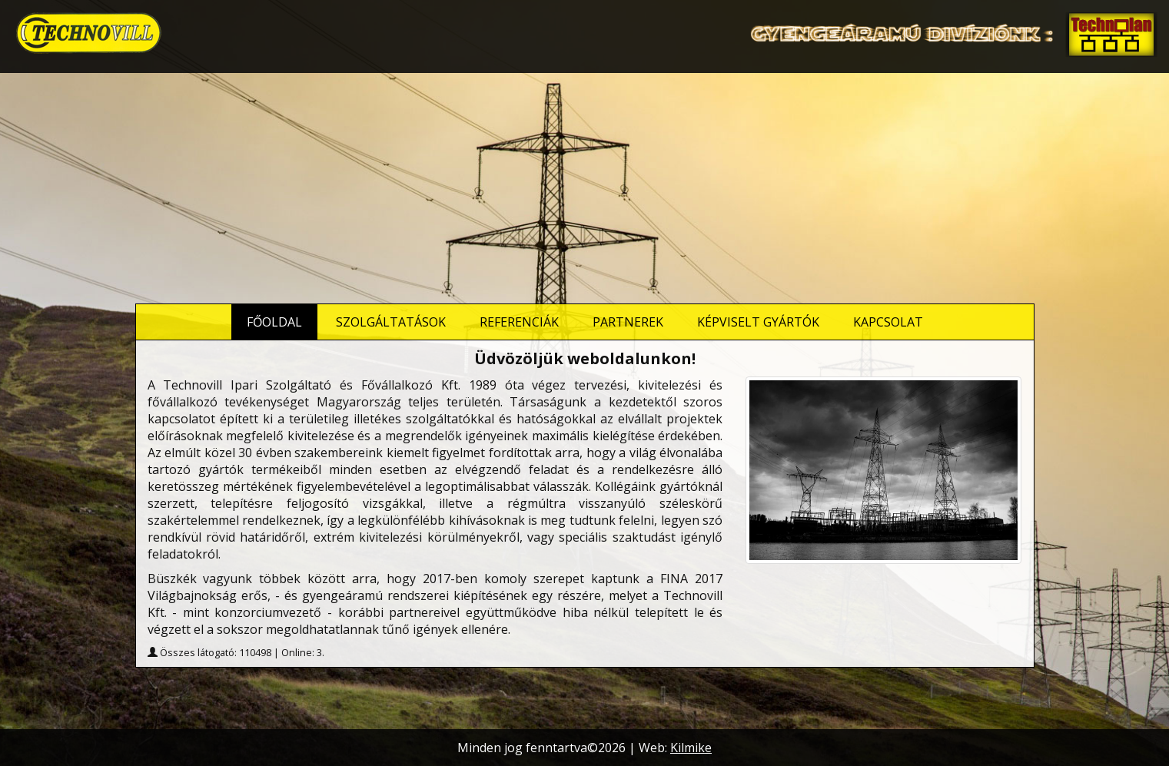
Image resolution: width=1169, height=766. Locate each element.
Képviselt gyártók (758, 321)
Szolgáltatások (391, 321)
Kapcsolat (888, 321)
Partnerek (628, 321)
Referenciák (519, 321)
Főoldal (274, 321)
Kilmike (691, 747)
